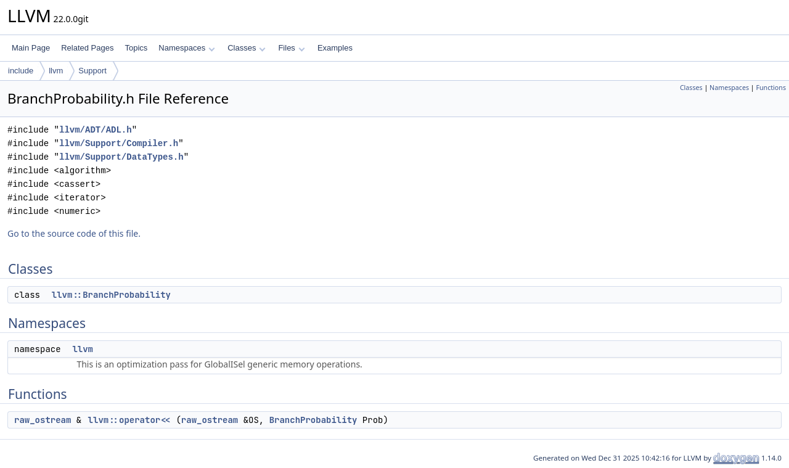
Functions (771, 87)
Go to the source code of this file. (74, 233)
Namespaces (186, 47)
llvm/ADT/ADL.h (95, 130)
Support (92, 70)
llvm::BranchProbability (111, 294)
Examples (335, 47)
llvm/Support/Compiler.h (118, 143)
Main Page (31, 47)
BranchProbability (313, 419)
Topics (136, 47)
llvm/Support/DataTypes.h (121, 157)
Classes (246, 47)
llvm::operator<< (129, 419)
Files (291, 47)
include (20, 70)
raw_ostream (42, 419)
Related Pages (87, 47)
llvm (56, 70)
